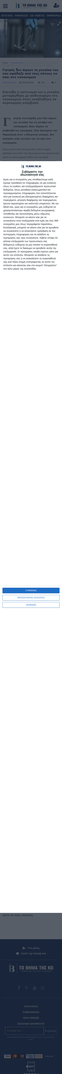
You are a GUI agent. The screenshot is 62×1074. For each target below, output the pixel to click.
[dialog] (31, 537)
